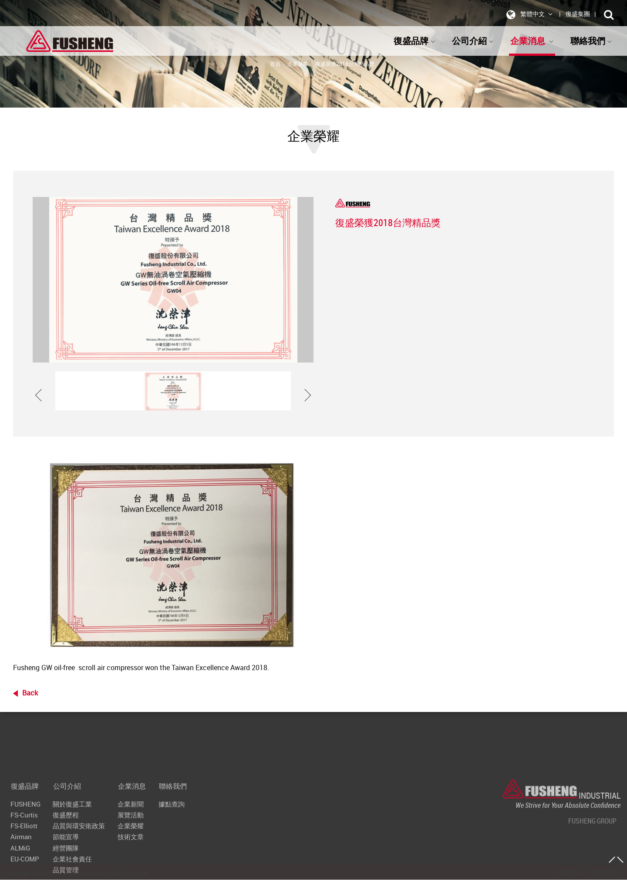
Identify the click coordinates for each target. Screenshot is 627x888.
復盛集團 (578, 14)
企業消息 (532, 41)
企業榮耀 (297, 63)
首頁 (275, 63)
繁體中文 (528, 14)
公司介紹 (473, 41)
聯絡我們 (591, 41)
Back (30, 693)
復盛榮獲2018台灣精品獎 (344, 63)
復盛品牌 (414, 41)
